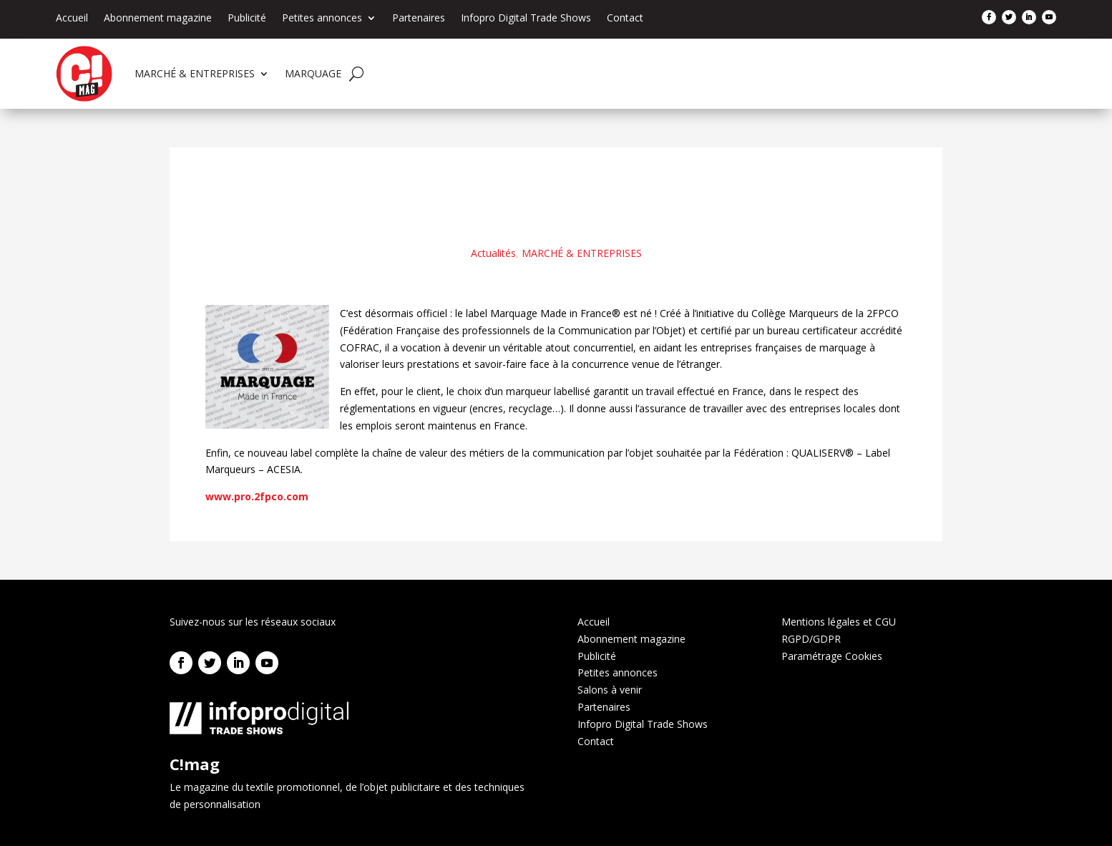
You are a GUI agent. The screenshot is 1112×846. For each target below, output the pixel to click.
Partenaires (418, 18)
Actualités (493, 253)
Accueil (72, 18)
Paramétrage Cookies (831, 656)
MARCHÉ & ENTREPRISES (195, 73)
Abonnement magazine (158, 18)
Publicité (247, 18)
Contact (625, 18)
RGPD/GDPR (811, 639)
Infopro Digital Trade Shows (526, 18)
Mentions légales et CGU (838, 621)
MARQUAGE (313, 73)
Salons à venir (609, 689)
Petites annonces (322, 18)
